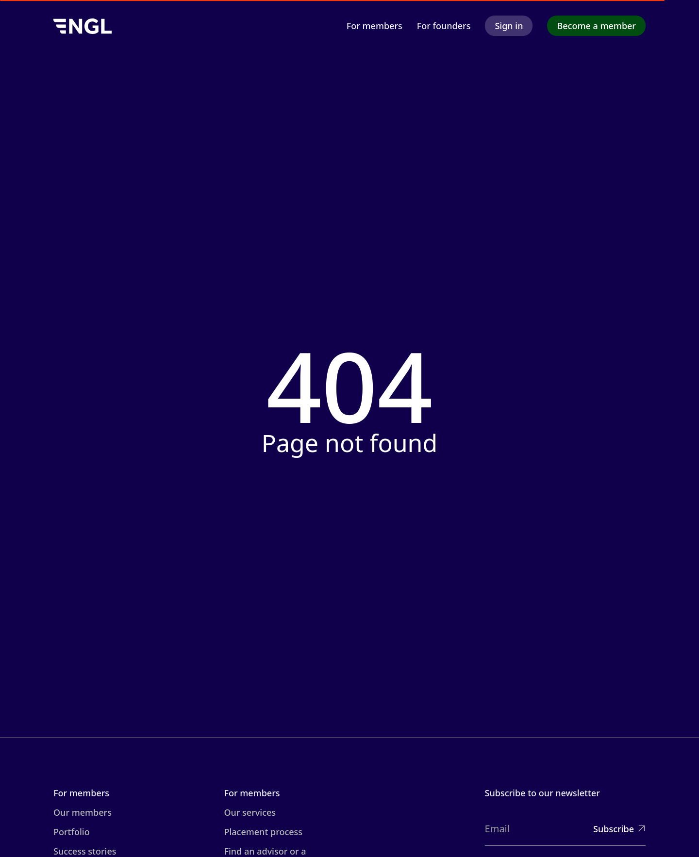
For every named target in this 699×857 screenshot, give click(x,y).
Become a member (596, 26)
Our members (82, 812)
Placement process (263, 832)
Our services (250, 812)
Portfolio (71, 832)
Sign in (509, 26)
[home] (82, 25)
